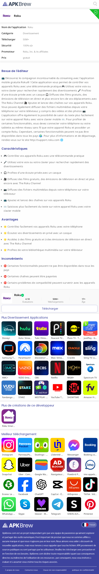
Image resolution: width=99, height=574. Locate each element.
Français (88, 525)
